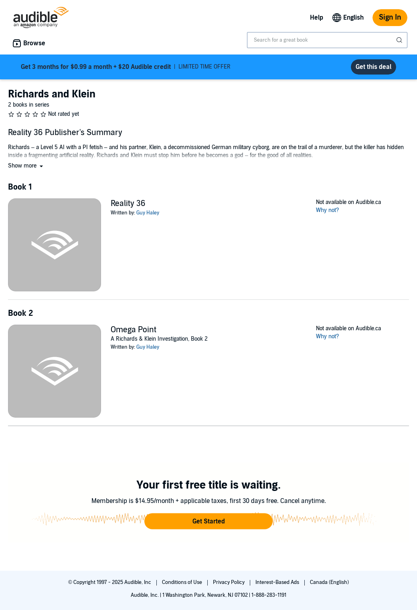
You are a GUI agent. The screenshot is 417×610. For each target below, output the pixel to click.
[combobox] (327, 40)
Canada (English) (329, 582)
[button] (26, 165)
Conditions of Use (182, 582)
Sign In (390, 17)
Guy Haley (147, 213)
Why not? (327, 210)
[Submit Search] (400, 40)
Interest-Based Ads (277, 582)
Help (316, 18)
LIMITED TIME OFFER (126, 67)
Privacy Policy (229, 582)
